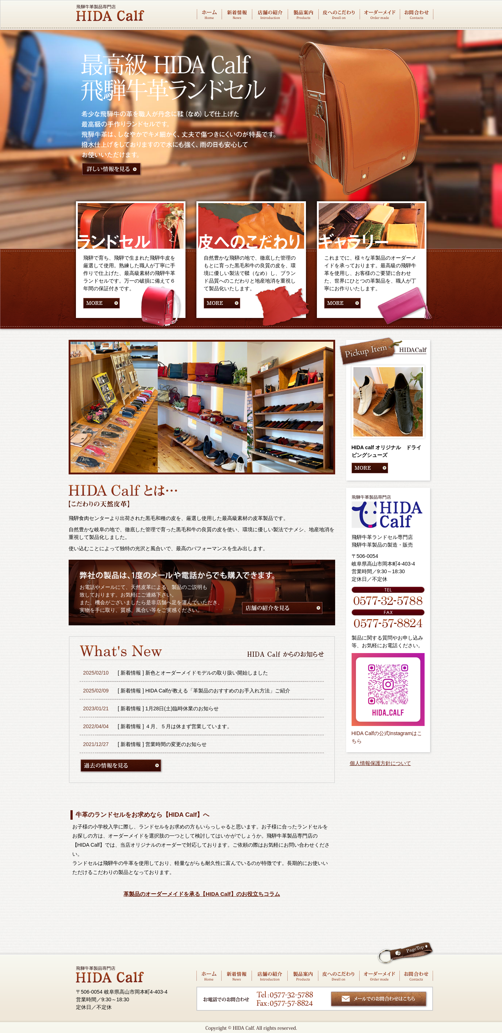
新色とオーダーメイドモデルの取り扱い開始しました (206, 673)
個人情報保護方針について (380, 763)
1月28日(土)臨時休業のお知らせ (182, 708)
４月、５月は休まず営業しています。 (188, 726)
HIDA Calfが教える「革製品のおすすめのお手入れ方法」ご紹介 (217, 691)
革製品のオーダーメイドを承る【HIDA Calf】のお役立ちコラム (201, 894)
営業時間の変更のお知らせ (176, 744)
